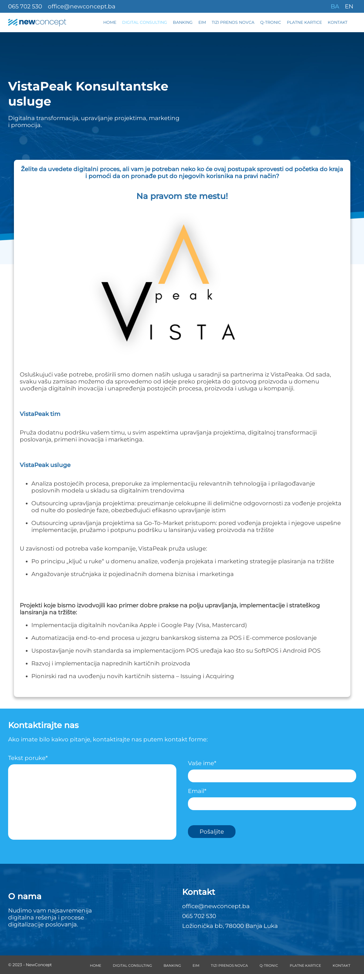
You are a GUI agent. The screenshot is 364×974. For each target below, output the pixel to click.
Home (109, 22)
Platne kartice (304, 22)
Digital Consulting (144, 22)
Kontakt (337, 22)
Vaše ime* (272, 769)
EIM (202, 22)
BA (335, 6)
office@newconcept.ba (81, 6)
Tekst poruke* (92, 799)
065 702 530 (25, 6)
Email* (272, 797)
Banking (183, 22)
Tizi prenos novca (233, 22)
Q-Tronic (270, 22)
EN (349, 6)
